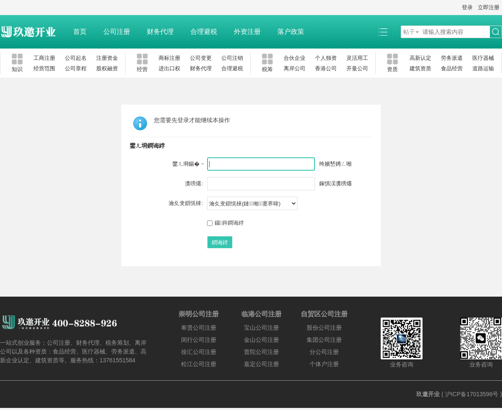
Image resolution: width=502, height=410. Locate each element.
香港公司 (326, 68)
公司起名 (76, 58)
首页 (80, 31)
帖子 (409, 31)
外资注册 (247, 31)
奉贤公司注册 (198, 327)
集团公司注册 (324, 339)
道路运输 (483, 68)
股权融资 (107, 68)
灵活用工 (357, 58)
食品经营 (452, 68)
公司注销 (232, 58)
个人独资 (326, 58)
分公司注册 (324, 351)
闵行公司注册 (198, 339)
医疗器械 (483, 58)
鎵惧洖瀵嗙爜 (335, 183)
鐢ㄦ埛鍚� (186, 164)
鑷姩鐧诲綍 (225, 223)
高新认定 (420, 58)
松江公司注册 (198, 364)
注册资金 (107, 58)
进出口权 (169, 68)
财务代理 (160, 31)
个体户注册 (324, 364)
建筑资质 (420, 68)
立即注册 (488, 7)
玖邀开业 (428, 394)
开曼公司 (357, 68)
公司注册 (116, 31)
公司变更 (201, 58)
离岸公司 (294, 68)
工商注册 (44, 58)
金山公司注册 (261, 339)
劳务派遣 (452, 58)
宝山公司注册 (261, 327)
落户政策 (290, 31)
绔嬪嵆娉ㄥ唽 (335, 164)
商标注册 (169, 58)
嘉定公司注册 (261, 364)
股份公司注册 (324, 327)
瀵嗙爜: (194, 183)
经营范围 (44, 68)
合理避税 (203, 31)
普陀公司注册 (261, 351)
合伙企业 (294, 58)
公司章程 (76, 68)
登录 (467, 7)
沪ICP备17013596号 (472, 394)
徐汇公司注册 (198, 351)
